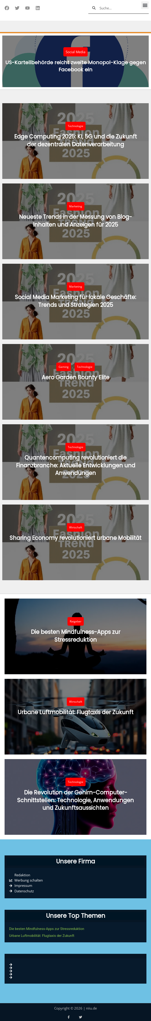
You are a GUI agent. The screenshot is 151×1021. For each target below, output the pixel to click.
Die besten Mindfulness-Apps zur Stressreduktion (75, 636)
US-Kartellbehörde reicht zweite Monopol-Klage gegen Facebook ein (75, 66)
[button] (145, 5)
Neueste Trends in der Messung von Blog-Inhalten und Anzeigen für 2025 (75, 220)
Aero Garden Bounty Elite (75, 377)
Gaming (64, 367)
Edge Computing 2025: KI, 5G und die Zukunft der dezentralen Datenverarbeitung (75, 140)
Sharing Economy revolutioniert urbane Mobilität (75, 538)
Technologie (75, 126)
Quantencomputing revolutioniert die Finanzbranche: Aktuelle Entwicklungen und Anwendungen (75, 465)
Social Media (75, 52)
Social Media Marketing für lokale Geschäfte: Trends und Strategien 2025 (75, 301)
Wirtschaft (75, 527)
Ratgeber (75, 621)
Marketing (75, 206)
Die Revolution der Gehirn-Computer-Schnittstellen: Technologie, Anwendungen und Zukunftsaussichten (75, 800)
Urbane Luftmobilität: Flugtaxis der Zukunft (75, 712)
